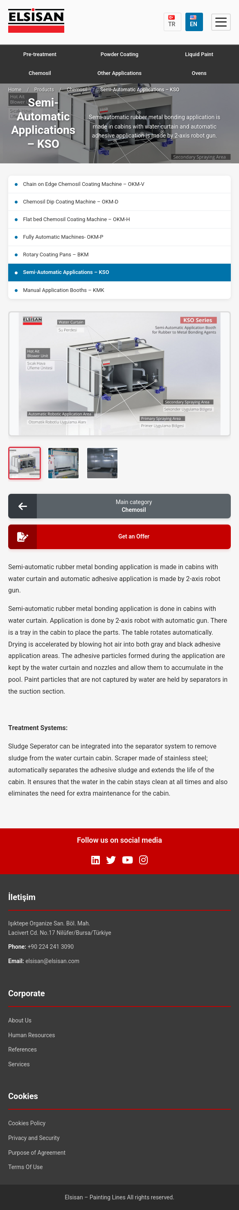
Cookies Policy (26, 1123)
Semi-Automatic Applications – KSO (62, 272)
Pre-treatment (39, 54)
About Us (20, 1020)
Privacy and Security (34, 1138)
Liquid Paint (199, 54)
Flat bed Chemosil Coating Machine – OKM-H (72, 219)
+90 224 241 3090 (50, 946)
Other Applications (119, 73)
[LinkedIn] (95, 860)
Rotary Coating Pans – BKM (52, 254)
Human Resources (31, 1035)
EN (193, 21)
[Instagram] (143, 860)
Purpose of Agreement (36, 1152)
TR (172, 21)
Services (19, 1064)
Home (14, 90)
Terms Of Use (25, 1167)
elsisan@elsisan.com (52, 961)
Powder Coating (119, 54)
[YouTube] (127, 860)
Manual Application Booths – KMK (59, 290)
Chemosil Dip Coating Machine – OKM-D (66, 202)
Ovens (199, 73)
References (22, 1049)
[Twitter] (111, 860)
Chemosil (40, 73)
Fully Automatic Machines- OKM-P (59, 237)
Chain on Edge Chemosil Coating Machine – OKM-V (79, 184)
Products (44, 90)
